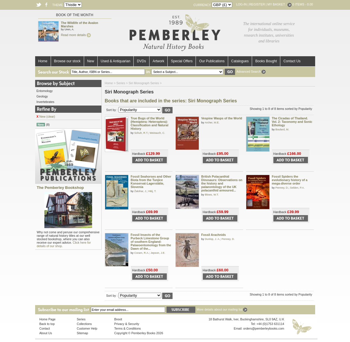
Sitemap (82, 333)
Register (257, 4)
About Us (45, 333)
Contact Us (291, 61)
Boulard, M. (282, 129)
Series (120, 83)
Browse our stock (67, 61)
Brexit (118, 319)
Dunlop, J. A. (212, 239)
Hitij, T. (152, 191)
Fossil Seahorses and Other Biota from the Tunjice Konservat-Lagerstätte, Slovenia (151, 182)
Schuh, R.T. (141, 132)
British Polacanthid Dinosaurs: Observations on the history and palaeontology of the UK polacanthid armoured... (222, 183)
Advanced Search (251, 71)
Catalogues (240, 61)
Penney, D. (281, 187)
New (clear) (46, 116)
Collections (84, 324)
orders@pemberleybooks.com (263, 328)
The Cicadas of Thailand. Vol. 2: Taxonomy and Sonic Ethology (292, 121)
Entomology (45, 91)
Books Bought (266, 61)
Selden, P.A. (297, 187)
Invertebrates (45, 102)
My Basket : (279, 4)
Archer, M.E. (212, 122)
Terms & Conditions (127, 328)
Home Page (47, 319)
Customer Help (87, 328)
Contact (44, 328)
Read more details (76, 35)
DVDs (141, 61)
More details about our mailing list (222, 309)
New (90, 61)
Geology (42, 96)
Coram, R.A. (141, 252)
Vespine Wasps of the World (221, 118)
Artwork (158, 61)
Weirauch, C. (157, 132)
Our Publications (211, 61)
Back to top (47, 324)
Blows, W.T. (212, 194)
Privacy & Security (126, 324)
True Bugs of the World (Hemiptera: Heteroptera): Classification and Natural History (150, 123)
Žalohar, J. (140, 191)
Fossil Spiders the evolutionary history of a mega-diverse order (290, 180)
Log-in (241, 4)
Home (43, 61)
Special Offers (181, 61)
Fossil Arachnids (213, 234)
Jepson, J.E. (157, 252)
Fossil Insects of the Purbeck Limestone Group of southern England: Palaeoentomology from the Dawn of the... (151, 241)
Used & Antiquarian (115, 61)
